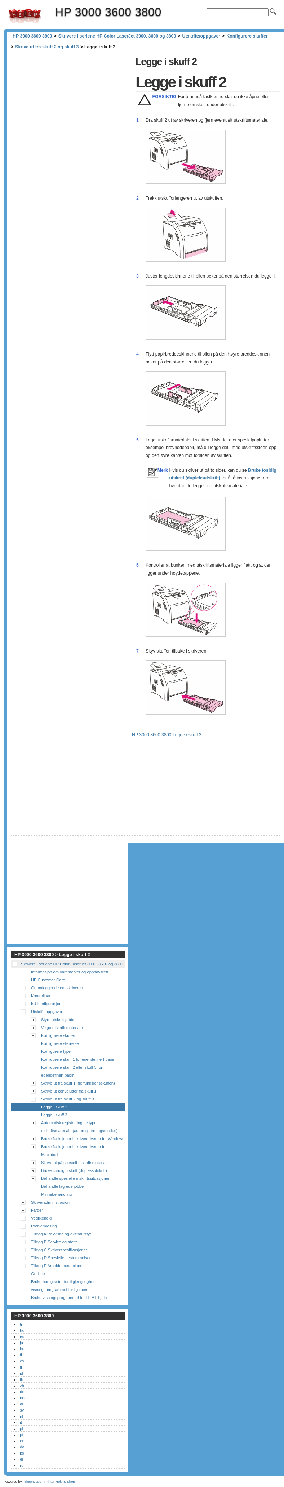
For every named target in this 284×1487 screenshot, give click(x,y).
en (22, 1441)
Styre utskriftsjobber (59, 1019)
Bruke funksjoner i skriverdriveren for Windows (82, 1139)
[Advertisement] (71, 104)
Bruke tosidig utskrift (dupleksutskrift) (74, 1170)
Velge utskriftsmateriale (62, 1027)
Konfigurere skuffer (246, 36)
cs (22, 1361)
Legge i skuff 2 (54, 1107)
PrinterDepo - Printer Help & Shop (49, 1481)
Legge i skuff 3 (54, 1115)
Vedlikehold (41, 1218)
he (22, 1349)
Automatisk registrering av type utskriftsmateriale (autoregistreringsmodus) (79, 1127)
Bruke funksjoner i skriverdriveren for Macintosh (74, 1150)
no (22, 1398)
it (21, 1422)
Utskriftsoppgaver (201, 36)
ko (22, 1453)
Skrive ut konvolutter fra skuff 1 (68, 1091)
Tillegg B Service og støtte (54, 1242)
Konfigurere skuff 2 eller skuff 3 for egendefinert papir (71, 1071)
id (21, 1373)
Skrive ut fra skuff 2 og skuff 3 (47, 46)
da (22, 1447)
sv (22, 1410)
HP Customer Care (48, 980)
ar (21, 1404)
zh (22, 1385)
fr (21, 1367)
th (21, 1379)
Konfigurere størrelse (60, 1043)
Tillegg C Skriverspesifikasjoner (59, 1250)
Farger (37, 1210)
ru (21, 1465)
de (22, 1392)
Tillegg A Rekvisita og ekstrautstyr (61, 1234)
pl (21, 1428)
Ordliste (38, 1274)
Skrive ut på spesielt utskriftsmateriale (75, 1162)
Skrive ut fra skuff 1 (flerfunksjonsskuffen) (78, 1083)
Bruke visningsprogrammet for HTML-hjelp (69, 1297)
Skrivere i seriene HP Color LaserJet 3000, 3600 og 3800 (117, 36)
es (22, 1336)
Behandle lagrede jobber (63, 1186)
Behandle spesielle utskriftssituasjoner (75, 1178)
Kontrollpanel (42, 996)
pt (21, 1435)
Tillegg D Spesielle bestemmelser (61, 1258)
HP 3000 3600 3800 (25, 16)
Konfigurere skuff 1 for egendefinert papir (77, 1059)
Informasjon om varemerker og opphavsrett (69, 972)
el (21, 1459)
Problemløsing (44, 1226)
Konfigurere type (56, 1051)
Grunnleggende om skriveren (57, 988)
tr (21, 1324)
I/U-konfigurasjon (46, 1004)
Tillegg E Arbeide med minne (57, 1266)
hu (22, 1330)
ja (21, 1342)
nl (21, 1416)
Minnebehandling (56, 1194)
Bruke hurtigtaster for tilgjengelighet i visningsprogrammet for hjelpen (64, 1285)
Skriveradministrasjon (50, 1202)
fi (21, 1355)
